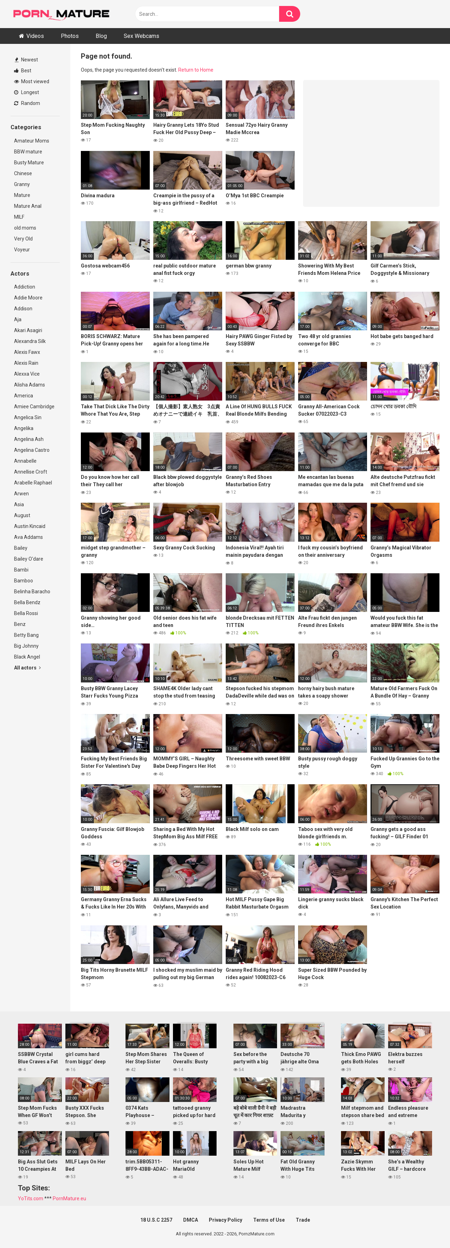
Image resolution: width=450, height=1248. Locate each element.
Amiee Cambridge (34, 406)
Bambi (21, 570)
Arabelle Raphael (33, 483)
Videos (35, 36)
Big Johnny (26, 646)
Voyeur (22, 249)
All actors (27, 668)
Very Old (23, 239)
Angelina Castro (32, 450)
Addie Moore (28, 298)
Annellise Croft (30, 472)
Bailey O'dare (28, 559)
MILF (19, 217)
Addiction (24, 287)
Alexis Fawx (27, 352)
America (23, 395)
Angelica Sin (27, 417)
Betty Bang (26, 635)
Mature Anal (27, 206)
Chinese (23, 173)
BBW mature (28, 151)
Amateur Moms (31, 141)
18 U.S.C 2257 (156, 1220)
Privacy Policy (225, 1220)
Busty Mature (29, 162)
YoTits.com (30, 1198)
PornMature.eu (69, 1198)
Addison (23, 308)
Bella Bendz (27, 602)
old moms (25, 228)
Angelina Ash (29, 439)
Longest (26, 92)
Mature (22, 195)
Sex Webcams (141, 36)
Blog (101, 36)
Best (22, 70)
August (22, 515)
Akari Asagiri (28, 330)
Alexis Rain (26, 363)
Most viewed (31, 81)
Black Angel (27, 657)
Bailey (20, 548)
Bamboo (23, 580)
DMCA (190, 1220)
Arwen (21, 493)
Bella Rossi (26, 613)
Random (27, 103)
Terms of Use (269, 1220)
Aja (17, 319)
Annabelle (25, 461)
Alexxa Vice (27, 374)
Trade (303, 1220)
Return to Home (195, 70)
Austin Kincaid (29, 526)
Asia (19, 504)
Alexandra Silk (30, 341)
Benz (20, 624)
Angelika (23, 428)
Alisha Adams (29, 385)
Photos (70, 36)
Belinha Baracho (32, 591)
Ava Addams (28, 537)
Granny (22, 184)
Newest (26, 59)
